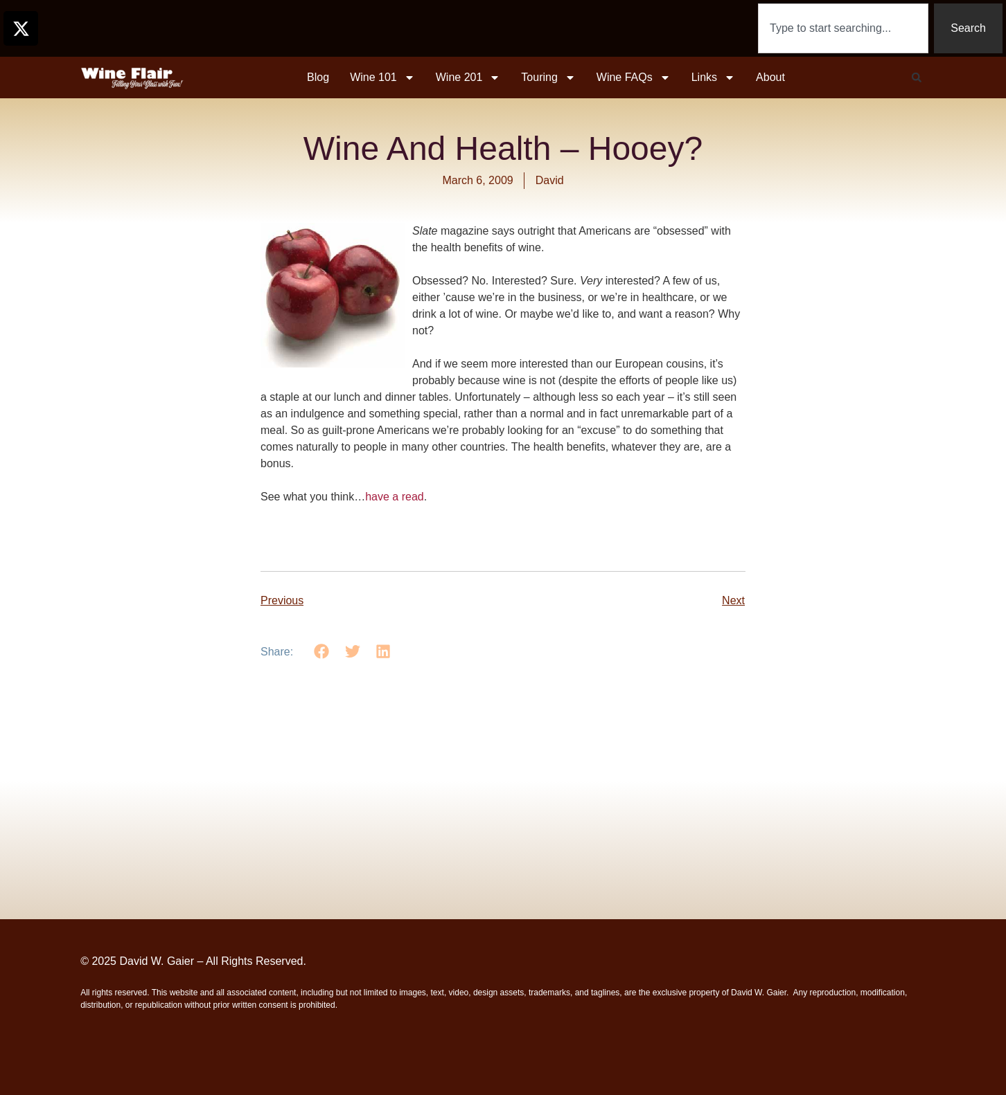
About (770, 77)
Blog (318, 77)
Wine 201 (468, 77)
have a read (394, 497)
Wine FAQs (634, 77)
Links (713, 77)
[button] (917, 78)
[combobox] (843, 28)
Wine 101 (382, 77)
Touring (548, 77)
